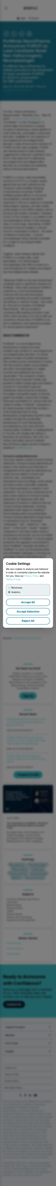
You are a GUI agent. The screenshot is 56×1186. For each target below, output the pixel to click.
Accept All (28, 602)
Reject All (28, 620)
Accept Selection (28, 611)
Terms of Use (13, 579)
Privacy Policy (31, 576)
